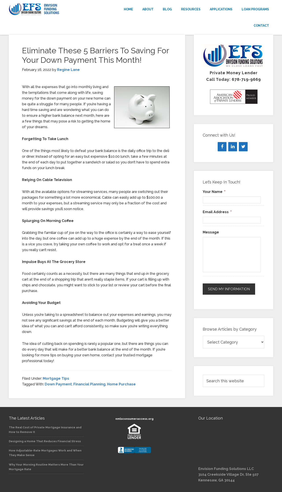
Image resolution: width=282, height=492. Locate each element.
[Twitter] (243, 146)
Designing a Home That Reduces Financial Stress (45, 441)
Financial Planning (89, 384)
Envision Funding (48, 9)
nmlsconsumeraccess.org (134, 418)
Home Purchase (121, 384)
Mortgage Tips (56, 378)
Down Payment (58, 384)
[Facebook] (222, 146)
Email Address (217, 212)
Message (211, 232)
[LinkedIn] (232, 146)
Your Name (214, 192)
